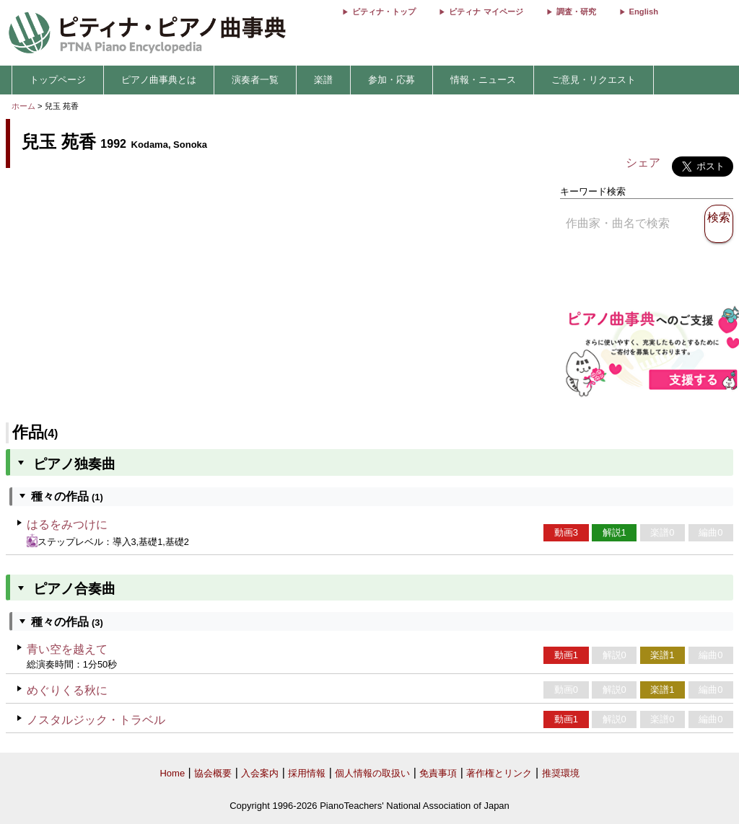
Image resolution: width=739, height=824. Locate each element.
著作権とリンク (499, 773)
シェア (643, 162)
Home (172, 773)
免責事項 (438, 773)
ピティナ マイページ (485, 11)
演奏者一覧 (255, 79)
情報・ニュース (483, 79)
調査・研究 (576, 11)
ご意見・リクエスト (593, 79)
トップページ (58, 79)
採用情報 (306, 773)
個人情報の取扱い (372, 773)
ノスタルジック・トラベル (96, 720)
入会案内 (260, 773)
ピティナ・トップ (384, 11)
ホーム (23, 106)
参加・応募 (391, 79)
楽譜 (323, 79)
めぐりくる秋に (67, 690)
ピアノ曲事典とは (158, 79)
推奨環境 (561, 773)
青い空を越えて (67, 649)
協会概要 (213, 773)
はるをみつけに (67, 524)
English (643, 11)
